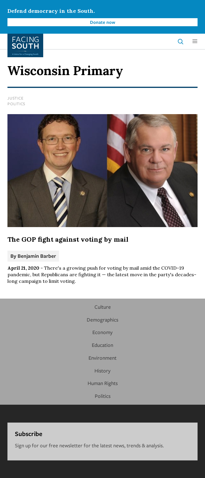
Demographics (102, 319)
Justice (15, 98)
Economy (102, 332)
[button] (195, 41)
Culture (102, 306)
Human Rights (103, 383)
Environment (102, 357)
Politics (16, 103)
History (102, 370)
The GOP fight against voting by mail (67, 239)
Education (102, 345)
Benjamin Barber (37, 255)
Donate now (102, 22)
